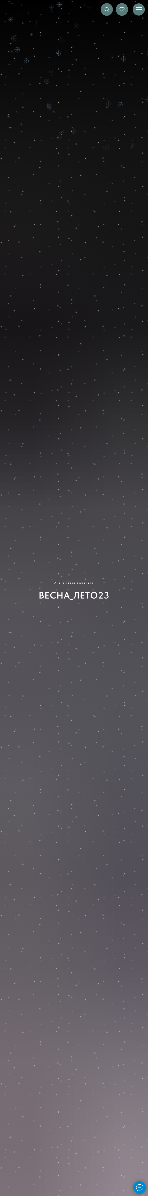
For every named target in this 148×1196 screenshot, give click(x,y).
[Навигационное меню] (139, 9)
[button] (106, 9)
